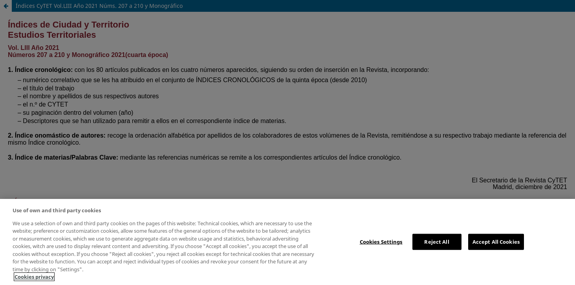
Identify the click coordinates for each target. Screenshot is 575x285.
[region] (287, 242)
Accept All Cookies (496, 241)
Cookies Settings (381, 241)
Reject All (436, 241)
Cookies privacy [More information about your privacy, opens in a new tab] (34, 276)
